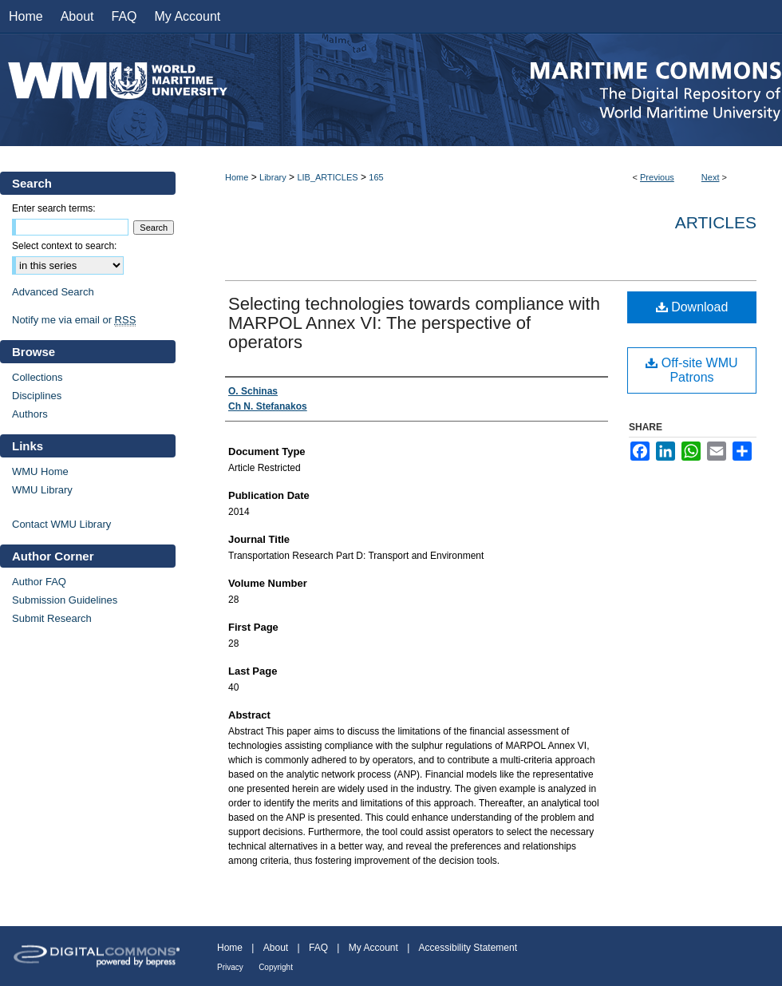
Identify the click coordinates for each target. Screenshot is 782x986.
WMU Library (42, 490)
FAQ (318, 947)
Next (710, 177)
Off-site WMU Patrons (691, 370)
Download (692, 307)
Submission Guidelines (64, 600)
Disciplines (36, 396)
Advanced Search (53, 292)
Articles (715, 222)
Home (236, 177)
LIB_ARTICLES (327, 177)
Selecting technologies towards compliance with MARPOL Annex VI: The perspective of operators (414, 323)
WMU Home (40, 471)
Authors (30, 414)
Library (272, 177)
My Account (373, 947)
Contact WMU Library (61, 524)
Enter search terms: (54, 208)
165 (376, 177)
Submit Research (52, 618)
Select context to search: (64, 245)
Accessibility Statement (468, 947)
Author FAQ (39, 582)
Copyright (276, 967)
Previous (657, 177)
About (275, 947)
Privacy (230, 967)
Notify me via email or (74, 320)
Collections (37, 377)
